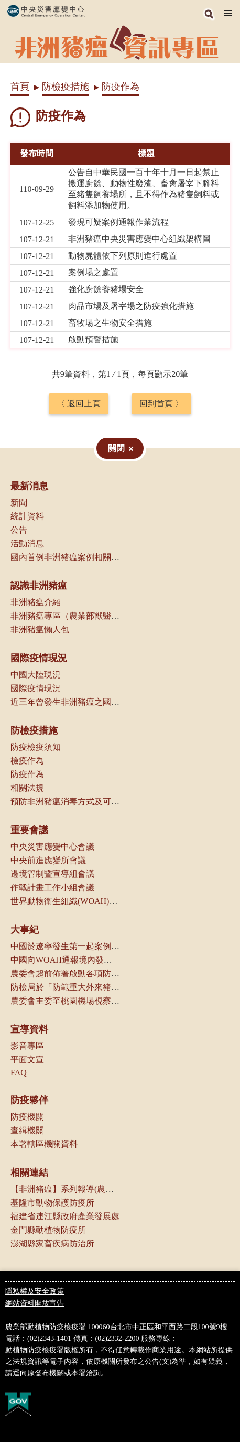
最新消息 (29, 486)
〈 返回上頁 (79, 403)
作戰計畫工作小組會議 (52, 887)
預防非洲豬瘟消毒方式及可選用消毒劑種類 (90, 801)
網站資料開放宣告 (34, 1303)
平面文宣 (27, 1059)
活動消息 (27, 543)
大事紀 (24, 929)
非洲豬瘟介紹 (35, 602)
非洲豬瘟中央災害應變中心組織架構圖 (139, 238)
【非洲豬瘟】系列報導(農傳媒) (67, 1189)
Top (229, 1431)
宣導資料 (29, 1029)
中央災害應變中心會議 (52, 846)
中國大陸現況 (35, 674)
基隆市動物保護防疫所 (52, 1202)
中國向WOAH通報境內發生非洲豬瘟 (78, 959)
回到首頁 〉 (161, 403)
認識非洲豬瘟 (38, 585)
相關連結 (29, 1172)
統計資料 (27, 516)
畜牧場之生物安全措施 (110, 322)
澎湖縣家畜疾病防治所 (52, 1243)
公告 (18, 529)
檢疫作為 (27, 760)
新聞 (18, 502)
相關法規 (27, 787)
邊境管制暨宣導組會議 (52, 873)
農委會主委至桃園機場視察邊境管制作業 (85, 1000)
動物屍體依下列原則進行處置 (122, 255)
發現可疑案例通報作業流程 (118, 222)
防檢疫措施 (65, 86)
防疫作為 (27, 774)
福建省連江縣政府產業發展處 (64, 1216)
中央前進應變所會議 (48, 860)
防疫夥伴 (29, 1100)
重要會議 (29, 830)
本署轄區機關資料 (44, 1143)
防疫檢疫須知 (35, 746)
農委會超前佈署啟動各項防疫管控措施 (81, 973)
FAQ (18, 1072)
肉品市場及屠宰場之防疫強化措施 (131, 306)
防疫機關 (27, 1116)
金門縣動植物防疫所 (48, 1229)
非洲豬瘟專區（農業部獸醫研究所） (77, 615)
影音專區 (27, 1045)
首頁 (19, 86)
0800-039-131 (198, 1338)
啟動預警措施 (93, 339)
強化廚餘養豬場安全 (106, 289)
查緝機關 (27, 1130)
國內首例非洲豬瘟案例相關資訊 (69, 557)
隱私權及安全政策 (34, 1291)
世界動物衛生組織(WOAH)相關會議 (76, 901)
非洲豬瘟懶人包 (39, 629)
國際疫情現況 (38, 658)
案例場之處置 (93, 272)
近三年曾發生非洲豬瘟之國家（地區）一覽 (90, 701)
